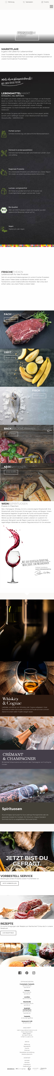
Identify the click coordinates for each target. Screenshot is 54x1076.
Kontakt (27, 1060)
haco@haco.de (29, 1036)
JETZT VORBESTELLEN (10, 883)
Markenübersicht (27, 1054)
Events (27, 1048)
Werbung (27, 1044)
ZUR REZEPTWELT (8, 933)
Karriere (27, 1062)
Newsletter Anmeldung (27, 1052)
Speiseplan (27, 1046)
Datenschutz (27, 1066)
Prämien (27, 1050)
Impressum (27, 1064)
